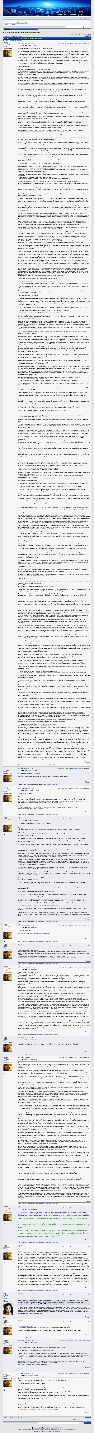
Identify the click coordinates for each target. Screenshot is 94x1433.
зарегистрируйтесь (37, 21)
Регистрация (32, 29)
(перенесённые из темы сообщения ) (79, 43)
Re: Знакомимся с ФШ (27, 43)
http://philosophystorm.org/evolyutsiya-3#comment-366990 (33, 808)
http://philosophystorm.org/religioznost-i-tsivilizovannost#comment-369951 (37, 1236)
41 (19, 36)
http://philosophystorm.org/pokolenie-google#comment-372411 (34, 1364)
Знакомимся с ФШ (35, 32)
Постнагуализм (6, 32)
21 (15, 36)
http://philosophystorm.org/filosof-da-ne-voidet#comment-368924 (34, 933)
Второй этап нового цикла (17, 32)
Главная (87, 1423)
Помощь (13, 29)
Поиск (22, 29)
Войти (26, 29)
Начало (7, 29)
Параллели (27, 32)
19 (11, 36)
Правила (18, 29)
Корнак (5, 42)
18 (10, 36)
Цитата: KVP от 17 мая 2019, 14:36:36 (26, 1298)
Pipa (4, 1293)
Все (21, 36)
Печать (88, 36)
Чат (36, 29)
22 (16, 36)
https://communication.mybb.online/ (51, 764)
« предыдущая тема (74, 34)
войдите (27, 21)
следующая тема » (86, 34)
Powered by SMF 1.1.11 (38, 1431)
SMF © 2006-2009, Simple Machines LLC (52, 1431)
